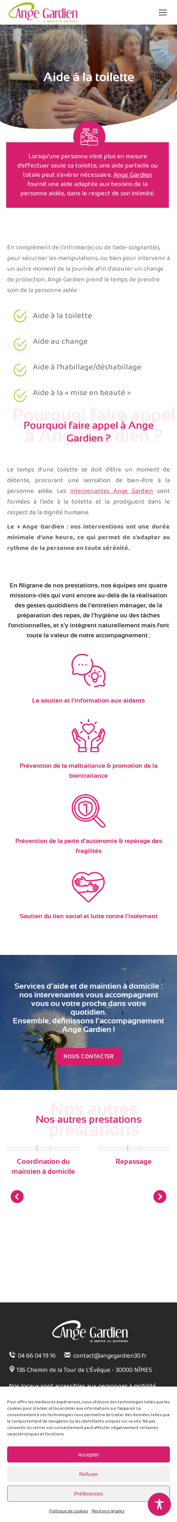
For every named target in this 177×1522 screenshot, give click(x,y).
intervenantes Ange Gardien (111, 491)
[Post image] (43, 1148)
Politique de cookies (68, 1511)
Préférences (88, 1494)
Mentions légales (108, 1511)
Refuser (88, 1474)
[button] (17, 1196)
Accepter (88, 1454)
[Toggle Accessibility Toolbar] (159, 1504)
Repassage (134, 1161)
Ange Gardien (99, 175)
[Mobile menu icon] (163, 12)
